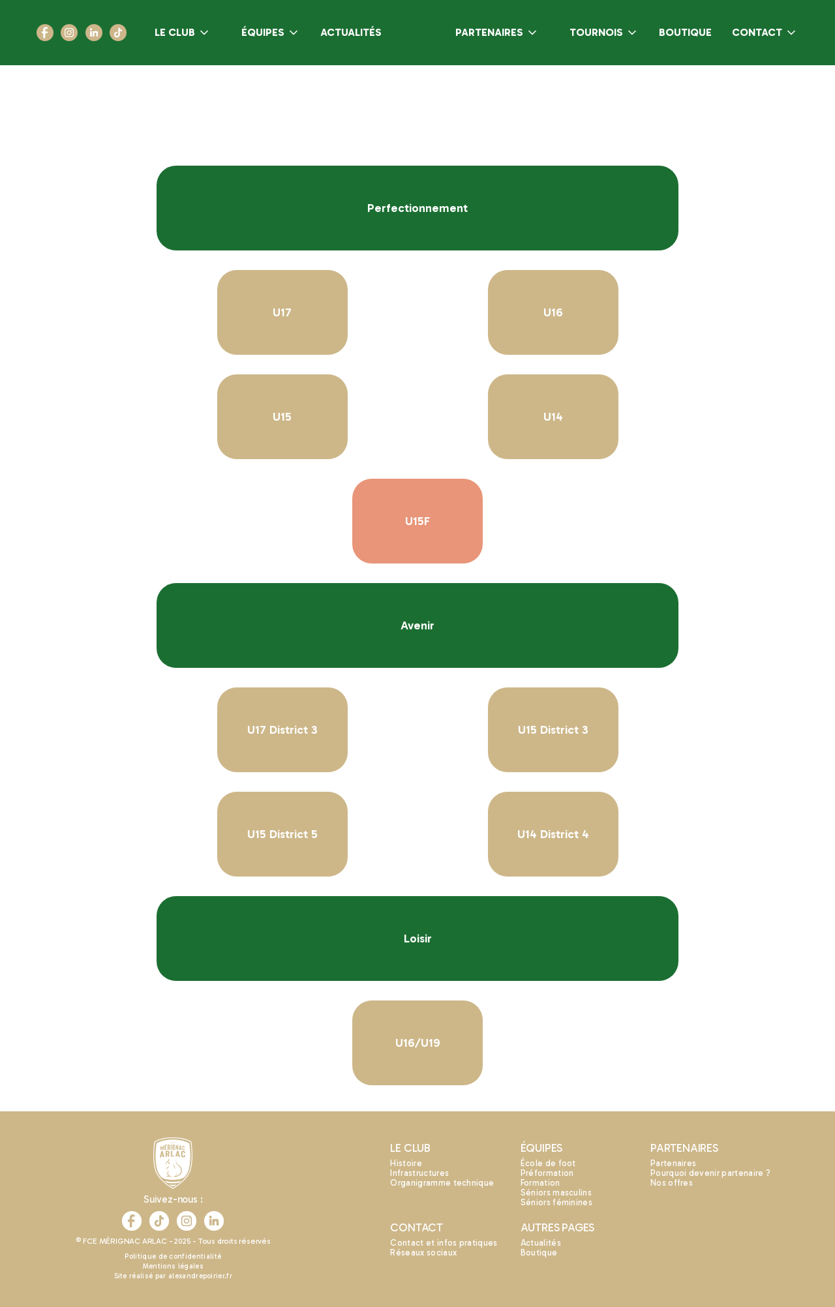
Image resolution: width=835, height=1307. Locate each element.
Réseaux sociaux (423, 1252)
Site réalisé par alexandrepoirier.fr (173, 1276)
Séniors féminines (556, 1202)
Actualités (541, 1243)
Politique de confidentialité (173, 1256)
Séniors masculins (556, 1192)
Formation (540, 1183)
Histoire (406, 1163)
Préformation (547, 1173)
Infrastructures (419, 1173)
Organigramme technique (442, 1183)
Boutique (539, 1252)
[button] (182, 32)
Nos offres (671, 1183)
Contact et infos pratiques (443, 1243)
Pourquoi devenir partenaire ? (710, 1173)
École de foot (548, 1163)
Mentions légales (173, 1266)
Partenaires (673, 1163)
